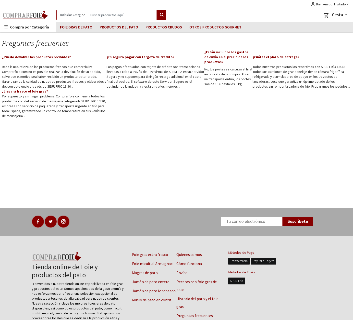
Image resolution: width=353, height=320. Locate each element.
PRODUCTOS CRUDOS (164, 27)
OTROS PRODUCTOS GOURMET (215, 27)
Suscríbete (298, 221)
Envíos (181, 272)
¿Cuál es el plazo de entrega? (276, 57)
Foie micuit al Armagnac (152, 263)
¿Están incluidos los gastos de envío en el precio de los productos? (226, 57)
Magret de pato (145, 272)
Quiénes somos (189, 254)
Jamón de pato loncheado (154, 290)
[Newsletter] (251, 221)
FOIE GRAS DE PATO (76, 27)
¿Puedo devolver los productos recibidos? (36, 57)
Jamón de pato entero (151, 281)
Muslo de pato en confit (151, 299)
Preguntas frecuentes (194, 315)
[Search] (122, 15)
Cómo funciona (189, 263)
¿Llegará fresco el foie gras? (25, 91)
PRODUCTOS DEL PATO (119, 27)
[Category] (72, 15)
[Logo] (28, 15)
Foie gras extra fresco (150, 254)
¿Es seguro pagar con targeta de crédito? (140, 57)
